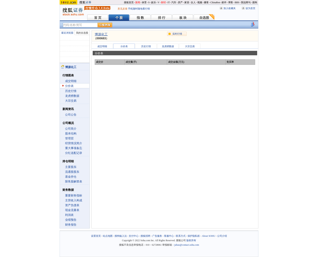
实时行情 (177, 33)
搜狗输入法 (121, 236)
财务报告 (70, 224)
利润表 (69, 214)
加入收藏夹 (229, 8)
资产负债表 (72, 205)
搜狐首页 (129, 2)
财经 (163, 2)
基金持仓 (70, 176)
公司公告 (70, 114)
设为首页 (250, 8)
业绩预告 (70, 219)
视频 (199, 2)
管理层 (69, 138)
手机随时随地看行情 (139, 8)
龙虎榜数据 (72, 95)
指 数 (140, 17)
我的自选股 (82, 32)
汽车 (173, 2)
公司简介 (70, 128)
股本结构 (70, 133)
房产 (180, 2)
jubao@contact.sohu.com (186, 244)
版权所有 (191, 240)
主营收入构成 (73, 200)
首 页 (97, 17)
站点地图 (108, 236)
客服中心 (169, 236)
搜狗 (254, 2)
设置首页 (96, 236)
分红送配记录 (73, 153)
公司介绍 (222, 236)
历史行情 (70, 91)
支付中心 (134, 236)
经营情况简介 (73, 143)
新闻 (137, 2)
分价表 (69, 85)
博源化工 (101, 34)
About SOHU (208, 236)
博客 (230, 2)
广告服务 (157, 236)
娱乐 (153, 2)
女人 (193, 2)
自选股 (204, 17)
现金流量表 (72, 210)
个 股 (119, 17)
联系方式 (181, 236)
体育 (144, 2)
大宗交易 (70, 100)
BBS (237, 2)
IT (169, 2)
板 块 (183, 17)
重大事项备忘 (73, 148)
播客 (206, 2)
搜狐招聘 (145, 236)
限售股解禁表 (73, 181)
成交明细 (70, 81)
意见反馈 (122, 8)
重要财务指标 (73, 195)
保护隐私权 (194, 236)
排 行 (161, 17)
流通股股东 (72, 171)
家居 (186, 2)
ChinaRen (215, 2)
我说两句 (246, 2)
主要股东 (70, 166)
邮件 (224, 2)
